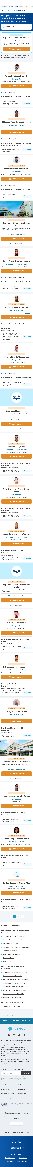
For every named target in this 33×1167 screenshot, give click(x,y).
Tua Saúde (4, 6)
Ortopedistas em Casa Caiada (11, 1006)
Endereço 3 (21, 277)
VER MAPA (27, 103)
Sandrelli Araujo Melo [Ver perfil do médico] (16, 447)
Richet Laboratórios (23, 1161)
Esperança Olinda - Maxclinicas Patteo (16, 39)
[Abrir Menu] (2, 10)
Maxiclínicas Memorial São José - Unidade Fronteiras (15, 464)
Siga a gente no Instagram (14, 1035)
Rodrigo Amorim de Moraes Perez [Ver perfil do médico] (16, 667)
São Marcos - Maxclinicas (7, 555)
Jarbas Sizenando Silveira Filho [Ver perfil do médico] (16, 883)
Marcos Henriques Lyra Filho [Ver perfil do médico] (17, 76)
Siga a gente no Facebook (19, 1035)
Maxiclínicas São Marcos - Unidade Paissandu (13, 552)
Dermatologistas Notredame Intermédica (14, 990)
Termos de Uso (22, 1093)
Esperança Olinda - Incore (7, 330)
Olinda (28, 1015)
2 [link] (18, 916)
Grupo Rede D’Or (25, 1132)
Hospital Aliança (7, 961)
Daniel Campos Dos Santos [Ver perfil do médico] (16, 307)
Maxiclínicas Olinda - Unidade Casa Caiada (16, 97)
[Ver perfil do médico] (16, 67)
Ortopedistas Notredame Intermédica (13, 994)
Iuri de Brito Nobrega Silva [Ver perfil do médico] (16, 623)
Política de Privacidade (7, 1093)
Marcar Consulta (13, 1015)
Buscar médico (13, 6)
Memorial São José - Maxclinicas (9, 467)
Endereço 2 (12, 92)
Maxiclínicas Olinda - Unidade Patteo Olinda (16, 143)
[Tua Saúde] (16, 1029)
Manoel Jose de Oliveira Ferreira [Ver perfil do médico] (16, 534)
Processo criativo (6, 1089)
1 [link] (14, 916)
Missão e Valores (22, 1085)
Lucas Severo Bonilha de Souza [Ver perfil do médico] (16, 261)
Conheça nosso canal (9, 1035)
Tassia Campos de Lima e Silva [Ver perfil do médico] (16, 839)
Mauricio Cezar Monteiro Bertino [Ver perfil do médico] (16, 796)
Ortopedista (22, 1015)
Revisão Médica (22, 1089)
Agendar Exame (23, 6)
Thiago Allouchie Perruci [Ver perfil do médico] (16, 711)
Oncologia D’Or (23, 1158)
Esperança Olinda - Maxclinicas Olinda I (11, 99)
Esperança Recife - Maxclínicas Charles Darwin (13, 643)
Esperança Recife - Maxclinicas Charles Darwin (15, 640)
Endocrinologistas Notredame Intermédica (15, 972)
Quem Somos (5, 1085)
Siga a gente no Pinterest (24, 1035)
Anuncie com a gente (7, 1098)
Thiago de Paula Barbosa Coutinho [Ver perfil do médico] (16, 122)
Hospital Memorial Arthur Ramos (12, 954)
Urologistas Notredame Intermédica (13, 997)
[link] (22, 916)
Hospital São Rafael (8, 958)
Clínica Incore (6, 328)
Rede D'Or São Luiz (10, 1158)
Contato (20, 1098)
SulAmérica (10, 1161)
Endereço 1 (4, 92)
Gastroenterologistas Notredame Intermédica (16, 979)
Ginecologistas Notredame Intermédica (14, 987)
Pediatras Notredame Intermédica (12, 976)
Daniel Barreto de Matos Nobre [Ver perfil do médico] (16, 169)
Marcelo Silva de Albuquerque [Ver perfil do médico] (16, 357)
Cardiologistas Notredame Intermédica (14, 983)
